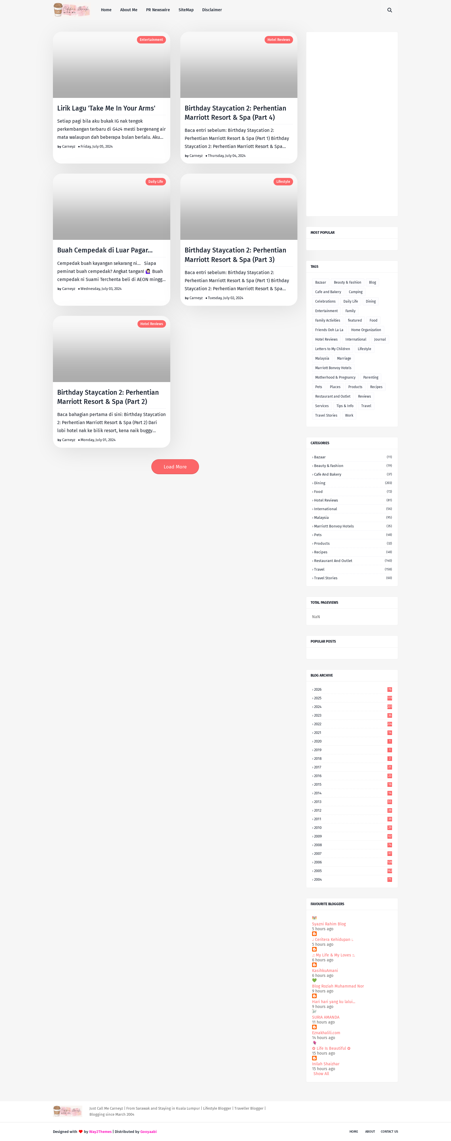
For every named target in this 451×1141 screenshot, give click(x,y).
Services (322, 406)
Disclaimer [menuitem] (212, 9)
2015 (353, 784)
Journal (380, 339)
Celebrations (325, 301)
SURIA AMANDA (325, 1017)
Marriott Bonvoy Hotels (333, 368)
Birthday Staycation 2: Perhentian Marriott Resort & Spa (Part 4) (235, 112)
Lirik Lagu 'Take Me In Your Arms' (106, 108)
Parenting (370, 377)
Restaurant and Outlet (332, 396)
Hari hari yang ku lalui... (333, 1001)
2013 (353, 802)
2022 (353, 724)
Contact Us (389, 1132)
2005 (353, 871)
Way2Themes (100, 1131)
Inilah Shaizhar (325, 1064)
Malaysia (322, 358)
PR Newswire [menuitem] (158, 9)
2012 (353, 810)
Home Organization (366, 330)
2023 (353, 715)
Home (353, 1132)
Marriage (344, 358)
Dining (371, 301)
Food (373, 320)
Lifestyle (283, 182)
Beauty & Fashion (347, 282)
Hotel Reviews (278, 40)
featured (355, 320)
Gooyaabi (148, 1131)
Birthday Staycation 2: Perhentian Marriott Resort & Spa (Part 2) (108, 397)
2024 (353, 707)
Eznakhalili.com (326, 1032)
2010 (353, 827)
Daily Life (155, 182)
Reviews (364, 396)
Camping (355, 292)
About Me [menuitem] (128, 9)
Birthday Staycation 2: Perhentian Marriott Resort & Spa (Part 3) (235, 254)
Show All (321, 1073)
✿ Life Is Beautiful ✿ (331, 1048)
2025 (353, 698)
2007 (353, 853)
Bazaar (320, 282)
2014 (353, 793)
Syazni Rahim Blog (329, 924)
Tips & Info (345, 406)
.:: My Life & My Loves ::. (333, 955)
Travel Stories (326, 415)
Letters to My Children (332, 349)
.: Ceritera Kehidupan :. (332, 939)
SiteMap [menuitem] (186, 9)
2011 (353, 819)
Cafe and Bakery (328, 292)
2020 (353, 741)
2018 (353, 758)
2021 (353, 732)
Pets (318, 387)
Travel (366, 406)
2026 (353, 689)
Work (349, 415)
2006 (353, 862)
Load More (175, 467)
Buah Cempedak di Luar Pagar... (105, 250)
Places (335, 387)
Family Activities (327, 320)
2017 (353, 767)
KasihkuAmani (325, 970)
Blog (372, 282)
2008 (353, 845)
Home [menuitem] (106, 9)
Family (350, 311)
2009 (353, 836)
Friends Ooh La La (329, 330)
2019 (353, 750)
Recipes (376, 387)
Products (355, 387)
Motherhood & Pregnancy (335, 377)
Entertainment (151, 40)
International (355, 339)
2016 (353, 776)
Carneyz (68, 146)
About (370, 1132)
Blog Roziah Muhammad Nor (338, 986)
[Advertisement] (352, 124)
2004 (353, 879)
